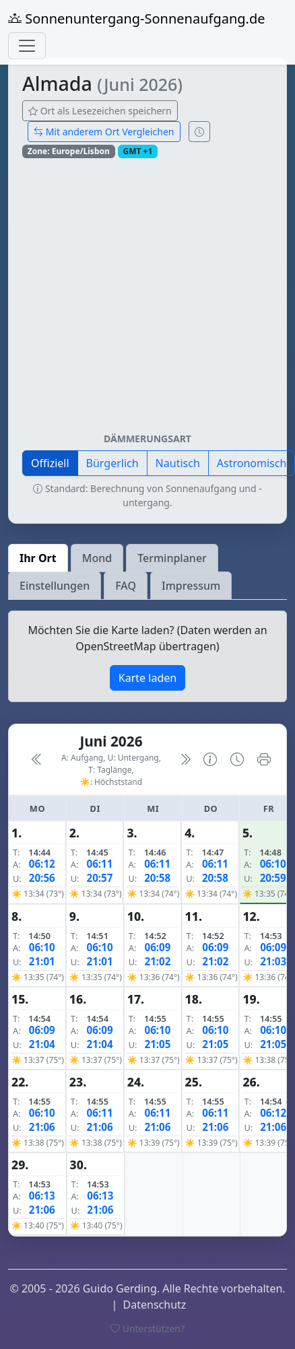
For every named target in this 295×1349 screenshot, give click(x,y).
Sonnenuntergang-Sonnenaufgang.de (136, 18)
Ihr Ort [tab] (38, 558)
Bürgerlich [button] (112, 463)
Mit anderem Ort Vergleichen (104, 131)
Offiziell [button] (50, 463)
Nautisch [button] (178, 463)
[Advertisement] (126, 300)
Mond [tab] (97, 558)
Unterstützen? (147, 1328)
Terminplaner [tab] (172, 558)
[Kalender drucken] (264, 760)
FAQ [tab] (125, 585)
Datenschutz (155, 1304)
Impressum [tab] (191, 585)
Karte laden (147, 677)
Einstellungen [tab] (55, 585)
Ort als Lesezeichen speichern (100, 110)
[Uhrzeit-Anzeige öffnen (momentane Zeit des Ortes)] (199, 131)
